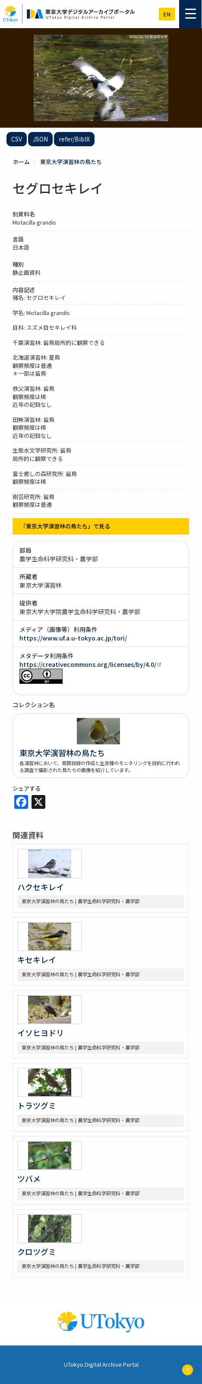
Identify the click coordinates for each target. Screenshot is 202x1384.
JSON (40, 139)
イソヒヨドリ (40, 1032)
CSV (16, 139)
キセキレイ (36, 959)
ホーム (21, 162)
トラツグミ (36, 1105)
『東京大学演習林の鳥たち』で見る (65, 526)
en (166, 14)
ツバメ (29, 1178)
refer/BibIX (74, 139)
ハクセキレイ (40, 886)
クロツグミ (36, 1251)
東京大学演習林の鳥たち (71, 162)
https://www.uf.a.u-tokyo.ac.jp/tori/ (73, 638)
